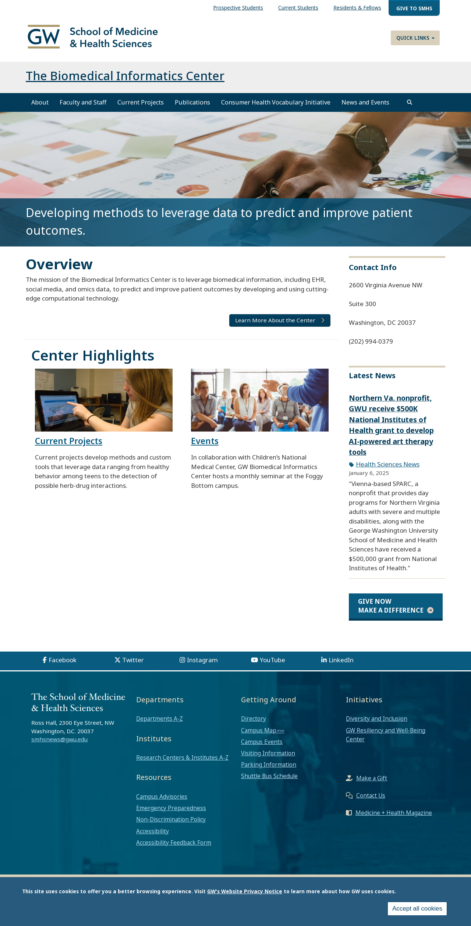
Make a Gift (371, 778)
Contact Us (370, 795)
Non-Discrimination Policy (171, 819)
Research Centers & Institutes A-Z (182, 757)
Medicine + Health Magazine (393, 812)
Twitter (133, 660)
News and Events (365, 102)
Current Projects (140, 102)
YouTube (272, 660)
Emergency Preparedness (171, 808)
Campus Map (258, 730)
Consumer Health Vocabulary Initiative (275, 102)
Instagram (202, 660)
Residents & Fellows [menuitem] (357, 7)
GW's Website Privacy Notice (244, 891)
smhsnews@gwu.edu (59, 739)
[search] (409, 102)
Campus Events (262, 741)
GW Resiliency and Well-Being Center (385, 735)
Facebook (63, 660)
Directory (253, 718)
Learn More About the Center (275, 320)
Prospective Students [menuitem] (238, 7)
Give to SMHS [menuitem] (414, 8)
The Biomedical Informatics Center (125, 76)
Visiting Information (268, 753)
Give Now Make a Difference (391, 605)
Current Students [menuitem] (298, 7)
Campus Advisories (161, 796)
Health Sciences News (387, 464)
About (40, 102)
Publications (192, 102)
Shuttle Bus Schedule (269, 776)
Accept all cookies (417, 908)
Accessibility (152, 831)
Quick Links (415, 37)
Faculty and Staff (83, 102)
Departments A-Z (159, 718)
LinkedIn (341, 660)
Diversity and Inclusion (376, 718)
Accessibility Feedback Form (173, 842)
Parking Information (268, 764)
